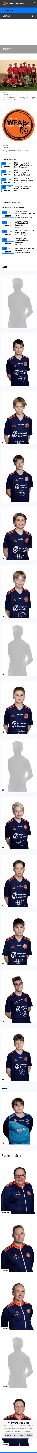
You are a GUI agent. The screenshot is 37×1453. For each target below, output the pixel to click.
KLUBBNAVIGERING (20, 3)
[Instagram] (7, 1442)
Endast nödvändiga (25, 1435)
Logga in (18, 16)
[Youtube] (3, 1442)
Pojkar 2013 (20, 10)
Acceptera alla (10, 1435)
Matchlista (6, 158)
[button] (18, 267)
